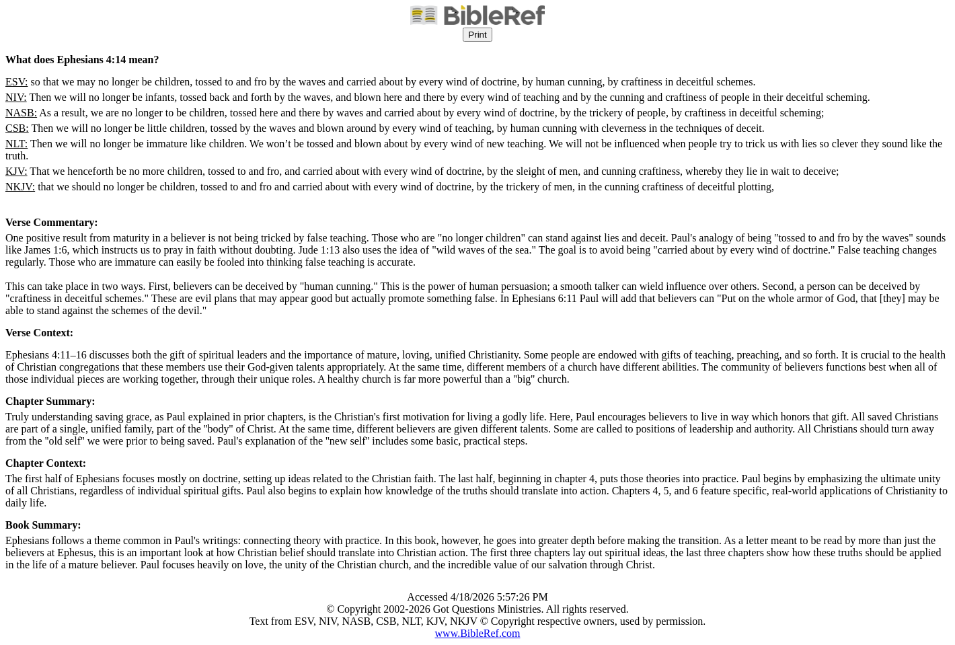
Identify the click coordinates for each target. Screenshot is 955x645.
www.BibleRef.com (478, 633)
